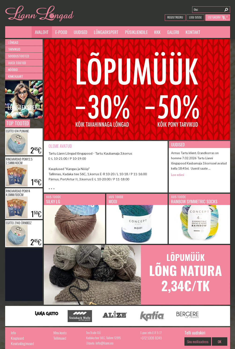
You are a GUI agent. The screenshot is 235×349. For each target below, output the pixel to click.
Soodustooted (18, 55)
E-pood (61, 32)
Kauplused (17, 338)
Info (13, 332)
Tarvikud (14, 49)
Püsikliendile (136, 32)
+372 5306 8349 (151, 337)
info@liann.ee (105, 342)
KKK (157, 32)
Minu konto (60, 332)
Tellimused (59, 338)
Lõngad (13, 42)
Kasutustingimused (22, 343)
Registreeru (175, 17)
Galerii (173, 32)
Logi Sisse (195, 17)
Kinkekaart (15, 76)
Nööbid (13, 69)
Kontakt (193, 32)
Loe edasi (177, 175)
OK (219, 341)
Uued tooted (17, 62)
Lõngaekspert (106, 32)
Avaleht (42, 32)
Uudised (80, 32)
